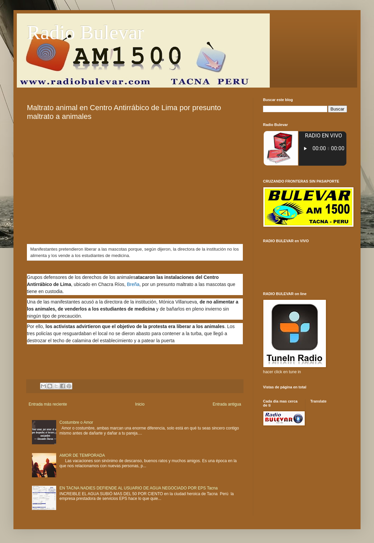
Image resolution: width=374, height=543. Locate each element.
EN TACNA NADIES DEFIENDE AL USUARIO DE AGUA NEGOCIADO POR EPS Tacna (139, 488)
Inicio (140, 404)
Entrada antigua (227, 404)
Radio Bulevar (85, 32)
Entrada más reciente (48, 404)
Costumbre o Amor (76, 422)
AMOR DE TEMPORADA (82, 455)
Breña (133, 284)
